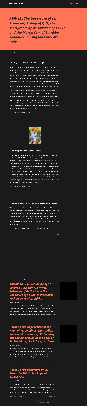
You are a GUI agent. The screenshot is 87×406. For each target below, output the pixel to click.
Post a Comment (18, 318)
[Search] (71, 4)
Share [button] (68, 58)
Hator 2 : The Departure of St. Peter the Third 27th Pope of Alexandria (29, 373)
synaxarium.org (16, 4)
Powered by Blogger (43, 402)
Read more (52, 318)
